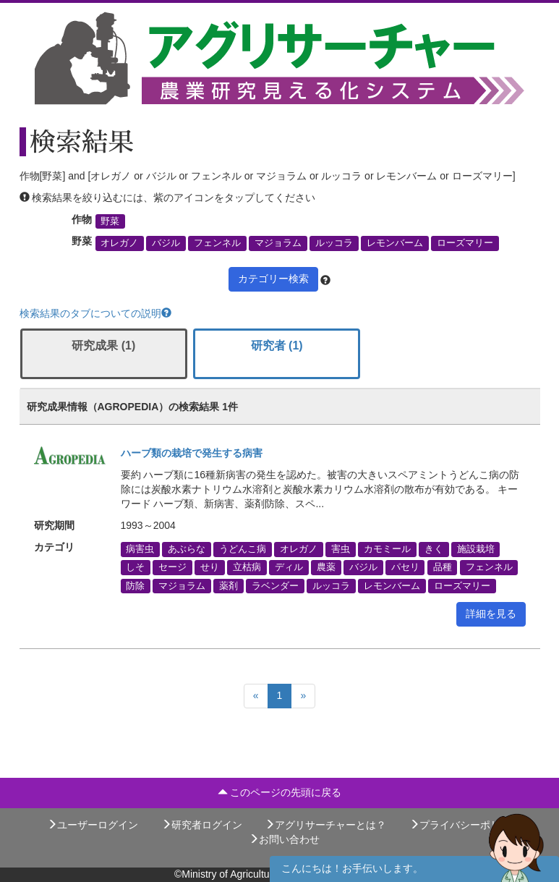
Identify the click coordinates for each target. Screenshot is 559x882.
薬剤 (228, 585)
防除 (135, 585)
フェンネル (217, 243)
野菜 (110, 221)
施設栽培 (476, 549)
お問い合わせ (284, 839)
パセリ (405, 567)
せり (209, 567)
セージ (172, 567)
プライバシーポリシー (465, 825)
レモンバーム (395, 243)
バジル (166, 243)
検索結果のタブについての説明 (95, 313)
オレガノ (119, 243)
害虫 (340, 549)
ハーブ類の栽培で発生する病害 (192, 453)
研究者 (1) (277, 345)
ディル (289, 567)
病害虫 (140, 549)
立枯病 (247, 567)
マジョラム (278, 243)
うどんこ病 (242, 549)
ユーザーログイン (92, 825)
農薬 (326, 567)
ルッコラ (334, 243)
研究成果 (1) (103, 345)
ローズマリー (465, 243)
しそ (135, 567)
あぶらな (186, 549)
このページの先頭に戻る (280, 792)
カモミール (387, 549)
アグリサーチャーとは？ (325, 825)
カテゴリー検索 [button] (273, 278)
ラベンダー (275, 585)
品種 (442, 567)
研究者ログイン (201, 825)
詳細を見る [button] (491, 613)
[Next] (303, 696)
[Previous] (256, 696)
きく (433, 549)
